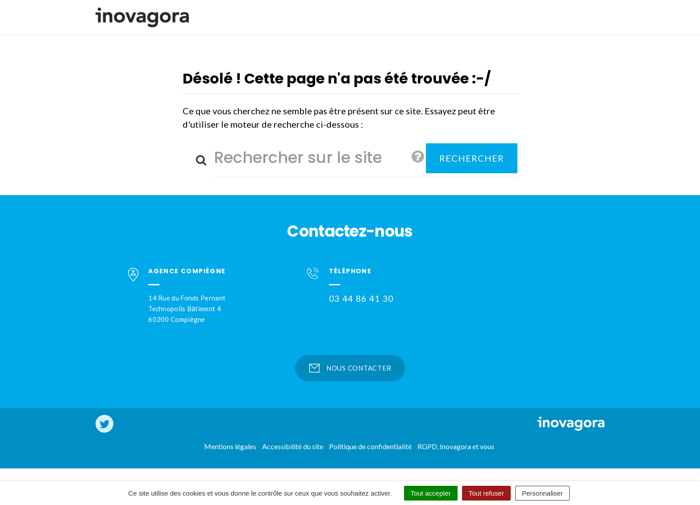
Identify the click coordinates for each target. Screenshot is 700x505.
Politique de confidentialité (370, 446)
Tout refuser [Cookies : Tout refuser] (486, 493)
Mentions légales (230, 446)
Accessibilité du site (292, 446)
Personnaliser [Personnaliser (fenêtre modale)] (542, 493)
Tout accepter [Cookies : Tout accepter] (431, 493)
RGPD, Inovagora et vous (455, 446)
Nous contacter (350, 368)
